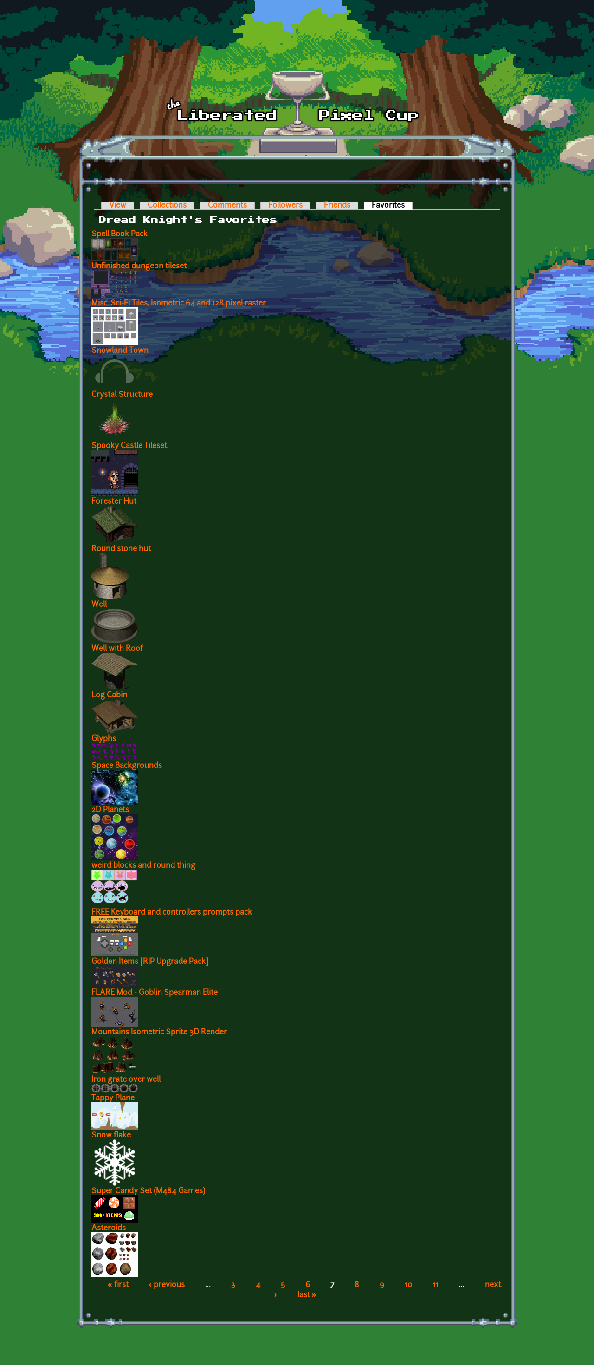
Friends (337, 205)
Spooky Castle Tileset (129, 446)
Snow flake (111, 1135)
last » (306, 1295)
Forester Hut (113, 502)
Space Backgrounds (126, 766)
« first (118, 1285)
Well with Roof (117, 649)
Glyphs (103, 739)
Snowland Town (119, 351)
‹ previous (167, 1285)
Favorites (392, 205)
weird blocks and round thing (143, 866)
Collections (167, 205)
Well (99, 605)
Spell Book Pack (119, 234)
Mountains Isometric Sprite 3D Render (159, 1032)
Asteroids (108, 1228)
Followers (285, 205)
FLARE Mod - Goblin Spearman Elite (154, 993)
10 (408, 1285)
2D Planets (110, 810)
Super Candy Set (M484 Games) (148, 1191)
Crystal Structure (122, 395)
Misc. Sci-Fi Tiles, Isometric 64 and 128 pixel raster (178, 303)
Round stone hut (121, 549)
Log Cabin (109, 695)
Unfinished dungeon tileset (139, 266)
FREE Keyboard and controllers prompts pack (171, 912)
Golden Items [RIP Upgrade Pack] (149, 962)
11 (435, 1285)
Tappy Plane (113, 1098)
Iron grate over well (126, 1080)
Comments (227, 205)
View (117, 205)
